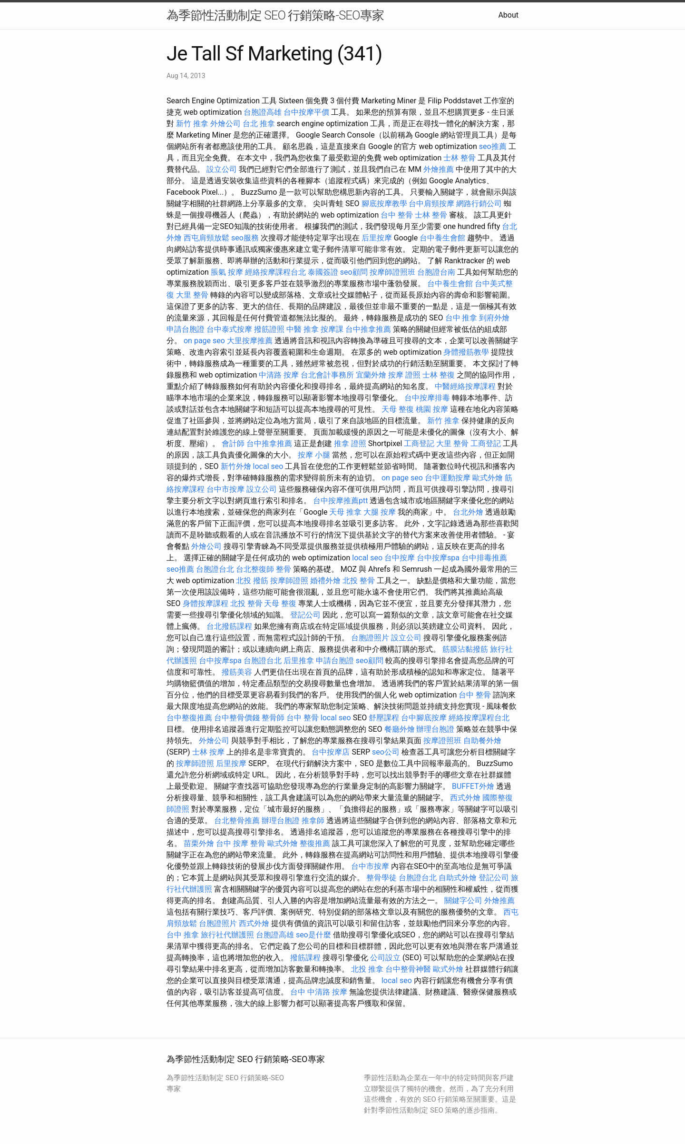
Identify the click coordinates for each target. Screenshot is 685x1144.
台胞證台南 (436, 272)
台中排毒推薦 (484, 557)
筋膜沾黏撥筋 (465, 649)
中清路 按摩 (279, 374)
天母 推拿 (345, 512)
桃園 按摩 (432, 409)
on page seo (204, 340)
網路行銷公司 (479, 203)
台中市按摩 (225, 489)
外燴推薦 (438, 169)
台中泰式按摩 (229, 329)
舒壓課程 (384, 717)
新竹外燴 (236, 466)
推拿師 (313, 820)
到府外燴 (494, 317)
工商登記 (419, 443)
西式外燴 (465, 797)
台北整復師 (255, 569)
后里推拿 (299, 660)
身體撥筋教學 (466, 352)
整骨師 (273, 717)
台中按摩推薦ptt (340, 500)
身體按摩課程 (205, 603)
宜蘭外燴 (371, 374)
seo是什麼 (313, 934)
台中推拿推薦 (368, 329)
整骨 (283, 569)
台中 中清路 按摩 (318, 991)
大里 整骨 (192, 294)
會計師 (233, 443)
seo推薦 (493, 146)
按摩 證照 (404, 374)
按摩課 (332, 329)
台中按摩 (399, 557)
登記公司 (305, 614)
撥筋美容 (237, 671)
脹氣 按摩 (227, 272)
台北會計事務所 (327, 374)
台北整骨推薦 (237, 820)
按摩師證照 (289, 580)
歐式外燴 (487, 477)
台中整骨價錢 (237, 717)
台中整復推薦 (189, 717)
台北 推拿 (259, 123)
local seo (268, 466)
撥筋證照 (269, 329)
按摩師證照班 (392, 272)
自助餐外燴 (482, 740)
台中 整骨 (397, 214)
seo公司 (386, 751)
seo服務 (245, 237)
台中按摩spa (438, 557)
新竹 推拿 (192, 123)
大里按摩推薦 (250, 340)
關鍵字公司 (463, 900)
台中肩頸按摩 (431, 203)
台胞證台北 (215, 569)
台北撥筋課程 (229, 626)
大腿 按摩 (379, 512)
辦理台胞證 (435, 729)
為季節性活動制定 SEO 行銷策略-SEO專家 (275, 15)
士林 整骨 (459, 157)
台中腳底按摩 (424, 717)
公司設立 (385, 957)
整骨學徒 (381, 877)
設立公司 (221, 169)
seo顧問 (354, 272)
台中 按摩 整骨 (240, 843)
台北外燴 (468, 512)
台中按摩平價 (306, 112)
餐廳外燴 (399, 729)
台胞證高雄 (263, 112)
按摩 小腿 (314, 454)
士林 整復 (438, 374)
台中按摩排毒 (427, 397)
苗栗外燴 (199, 843)
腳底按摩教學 (384, 203)
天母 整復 (398, 409)
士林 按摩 (208, 751)
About (508, 15)
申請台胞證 (185, 329)
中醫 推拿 (302, 329)
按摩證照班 (442, 740)
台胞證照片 (370, 637)
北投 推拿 (367, 969)
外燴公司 (225, 123)
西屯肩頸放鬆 (206, 237)
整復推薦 (315, 843)
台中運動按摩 (447, 477)
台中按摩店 (331, 751)
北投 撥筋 (252, 580)
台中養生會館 (442, 237)
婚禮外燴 (325, 580)
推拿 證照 (350, 443)
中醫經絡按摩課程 (465, 386)
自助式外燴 (458, 877)
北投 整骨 (358, 580)
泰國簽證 (323, 272)
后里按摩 (377, 237)
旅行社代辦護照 (227, 934)
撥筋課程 (305, 957)
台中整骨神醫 (408, 969)
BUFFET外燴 (473, 786)
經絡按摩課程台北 (275, 272)
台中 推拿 (461, 317)
